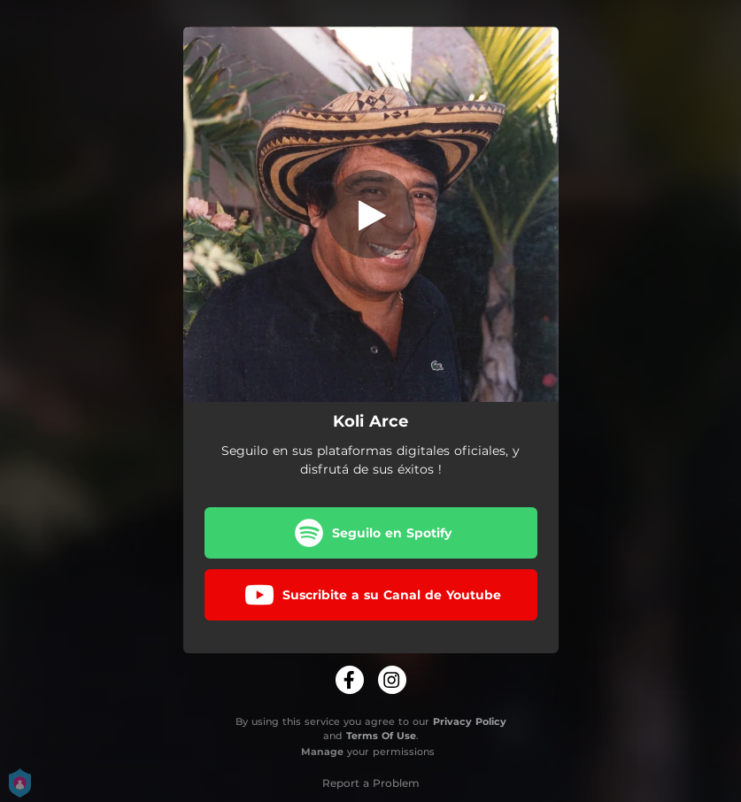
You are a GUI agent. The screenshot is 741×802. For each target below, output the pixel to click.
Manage (322, 751)
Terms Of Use (381, 735)
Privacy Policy (469, 721)
